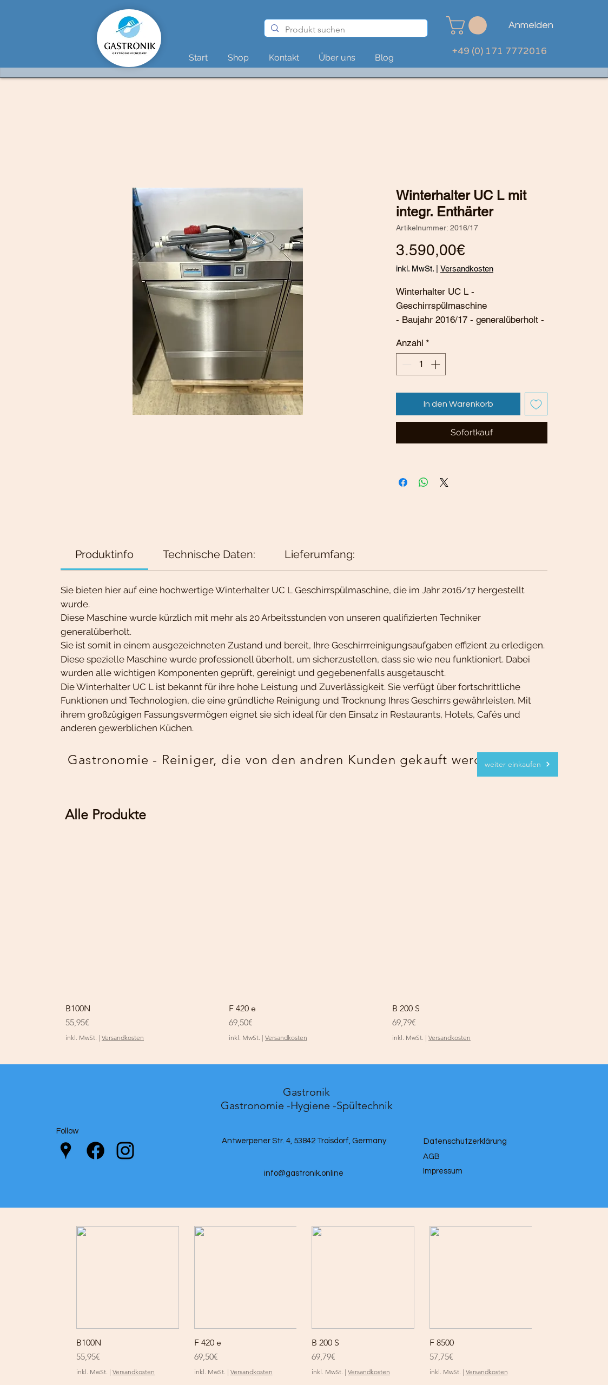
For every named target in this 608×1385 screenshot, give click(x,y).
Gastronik (306, 1091)
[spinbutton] (421, 364)
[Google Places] (65, 1150)
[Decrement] (406, 364)
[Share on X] (444, 482)
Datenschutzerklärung (465, 1141)
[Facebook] (95, 1150)
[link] (468, 25)
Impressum (442, 1171)
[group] (304, 943)
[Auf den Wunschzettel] (536, 404)
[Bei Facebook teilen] (402, 482)
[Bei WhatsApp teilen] (423, 482)
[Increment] (436, 364)
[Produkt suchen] (345, 29)
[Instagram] (125, 1150)
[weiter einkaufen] (517, 764)
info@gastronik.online (303, 1173)
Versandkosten (466, 268)
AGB (431, 1156)
